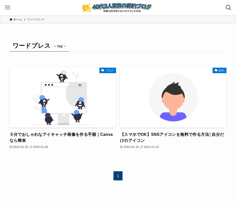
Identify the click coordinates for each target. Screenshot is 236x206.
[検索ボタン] (228, 7)
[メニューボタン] (7, 7)
